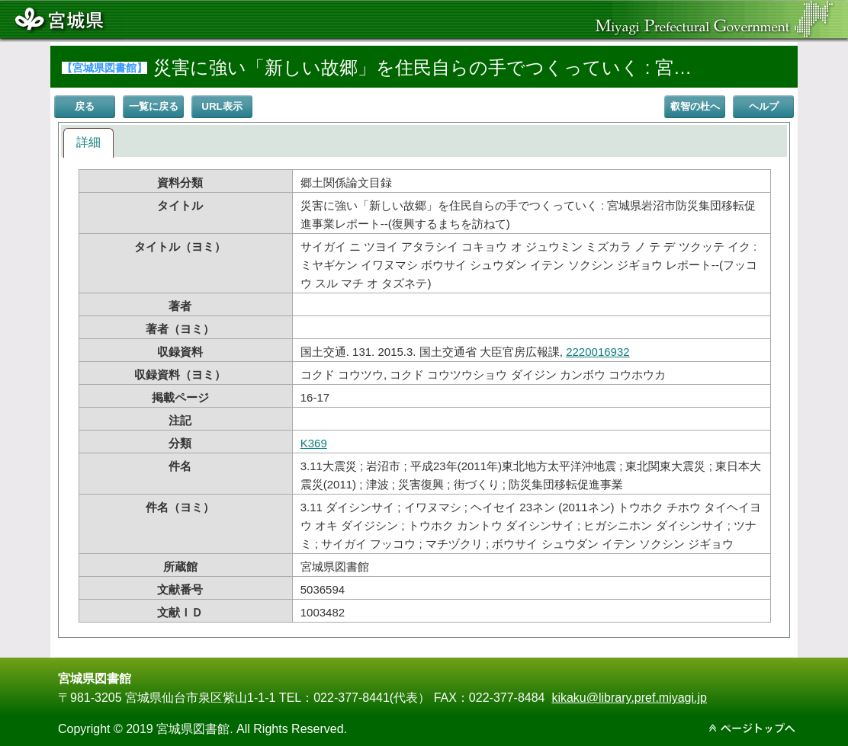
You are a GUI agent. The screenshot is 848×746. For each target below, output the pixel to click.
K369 (313, 443)
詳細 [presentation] (88, 142)
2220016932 (597, 351)
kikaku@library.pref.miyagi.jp (629, 697)
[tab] (88, 143)
